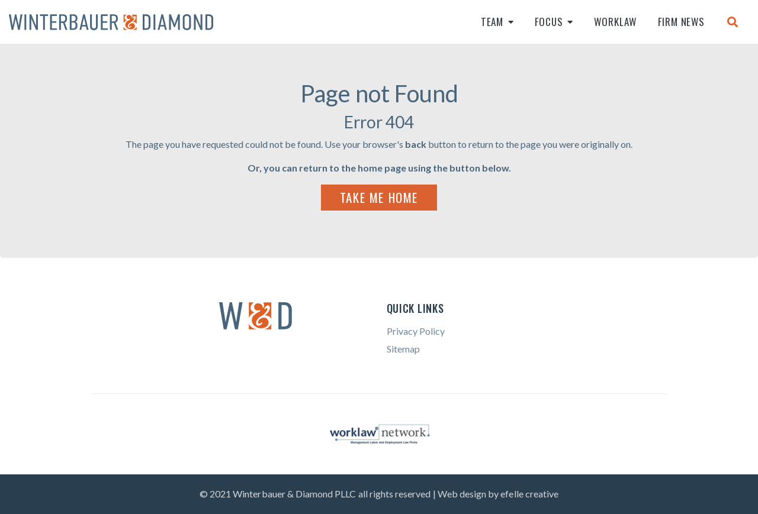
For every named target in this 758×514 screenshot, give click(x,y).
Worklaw (615, 21)
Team (492, 21)
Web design (462, 493)
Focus (549, 21)
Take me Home (379, 197)
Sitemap (403, 348)
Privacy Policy (416, 331)
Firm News (681, 21)
